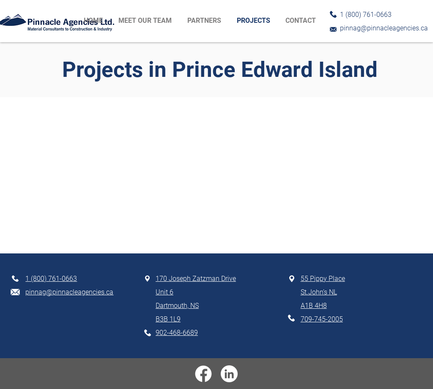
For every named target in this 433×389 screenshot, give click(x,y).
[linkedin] (229, 373)
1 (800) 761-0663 (51, 279)
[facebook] (203, 373)
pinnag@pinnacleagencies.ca (384, 28)
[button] (205, 20)
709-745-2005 (322, 319)
